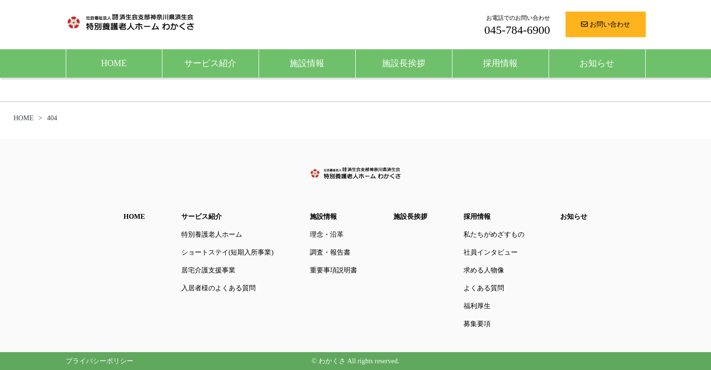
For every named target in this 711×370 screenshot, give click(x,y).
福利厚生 (477, 306)
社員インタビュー (491, 252)
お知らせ (597, 63)
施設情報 (307, 63)
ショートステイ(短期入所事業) (227, 252)
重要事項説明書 (333, 270)
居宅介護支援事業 (208, 270)
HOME (114, 63)
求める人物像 (484, 270)
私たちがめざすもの (494, 234)
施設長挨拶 (403, 63)
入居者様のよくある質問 (218, 288)
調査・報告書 (330, 252)
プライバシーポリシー (99, 361)
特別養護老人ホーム (211, 234)
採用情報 (500, 63)
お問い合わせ (605, 24)
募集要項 (477, 323)
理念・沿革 (327, 234)
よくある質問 (484, 288)
